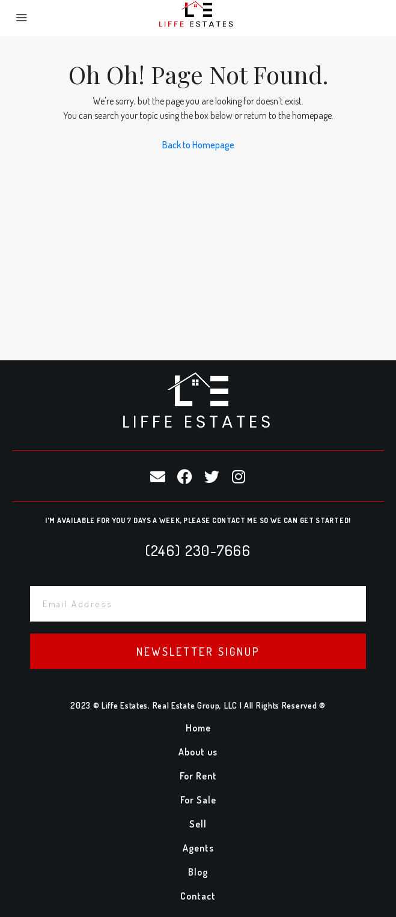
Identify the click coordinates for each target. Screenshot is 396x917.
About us (198, 752)
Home (198, 728)
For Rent (198, 776)
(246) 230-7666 (198, 550)
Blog (198, 872)
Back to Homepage (198, 145)
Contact (198, 896)
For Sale (198, 800)
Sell (198, 824)
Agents (198, 848)
